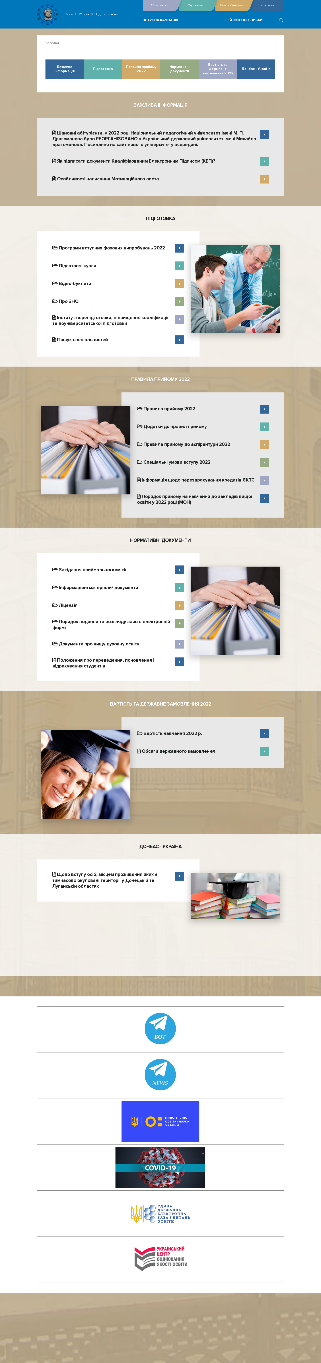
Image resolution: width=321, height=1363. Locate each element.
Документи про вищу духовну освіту (95, 644)
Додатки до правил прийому (172, 426)
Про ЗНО (65, 301)
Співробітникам (234, 5)
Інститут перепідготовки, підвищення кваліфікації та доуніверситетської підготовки (110, 320)
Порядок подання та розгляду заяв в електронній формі (111, 624)
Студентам (200, 5)
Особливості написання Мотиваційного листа (105, 179)
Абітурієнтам (163, 5)
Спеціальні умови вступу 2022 (173, 462)
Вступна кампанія (160, 20)
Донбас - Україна (256, 69)
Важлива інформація (65, 69)
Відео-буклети (71, 283)
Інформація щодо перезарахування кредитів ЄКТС (196, 480)
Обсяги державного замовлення (176, 751)
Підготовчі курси (74, 266)
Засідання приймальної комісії (89, 570)
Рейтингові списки (244, 20)
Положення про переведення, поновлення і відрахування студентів (103, 663)
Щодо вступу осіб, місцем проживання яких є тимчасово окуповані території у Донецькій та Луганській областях (104, 880)
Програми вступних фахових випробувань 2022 (108, 248)
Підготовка (103, 69)
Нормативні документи (179, 69)
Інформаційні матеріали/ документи (95, 587)
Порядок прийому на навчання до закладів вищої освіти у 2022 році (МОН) (194, 499)
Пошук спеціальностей (80, 340)
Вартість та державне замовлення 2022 (217, 69)
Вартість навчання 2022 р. (169, 733)
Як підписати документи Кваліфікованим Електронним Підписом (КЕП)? (133, 161)
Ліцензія (65, 605)
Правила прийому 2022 (141, 69)
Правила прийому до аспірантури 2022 (183, 444)
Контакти (267, 5)
